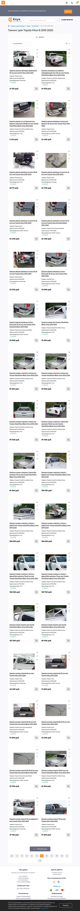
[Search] (27, 19)
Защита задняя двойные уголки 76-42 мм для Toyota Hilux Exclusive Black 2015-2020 (55, 221)
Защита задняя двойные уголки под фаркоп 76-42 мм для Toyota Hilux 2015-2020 (55, 122)
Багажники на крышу (23, 899)
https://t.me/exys (58, 880)
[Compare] (37, 55)
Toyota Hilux (35, 24)
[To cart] (36, 87)
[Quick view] (37, 48)
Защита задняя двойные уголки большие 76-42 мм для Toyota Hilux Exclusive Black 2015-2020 (22, 323)
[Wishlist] (37, 51)
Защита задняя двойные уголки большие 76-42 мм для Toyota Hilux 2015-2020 (54, 272)
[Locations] (66, 2)
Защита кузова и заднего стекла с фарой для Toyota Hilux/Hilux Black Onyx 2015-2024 (56, 473)
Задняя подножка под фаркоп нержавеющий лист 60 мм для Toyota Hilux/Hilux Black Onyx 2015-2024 (55, 71)
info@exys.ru (56, 884)
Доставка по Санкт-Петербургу (57, 897)
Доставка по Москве (57, 895)
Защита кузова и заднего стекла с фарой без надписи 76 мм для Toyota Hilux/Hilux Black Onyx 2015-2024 (55, 575)
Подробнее (44, 908)
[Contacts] (72, 2)
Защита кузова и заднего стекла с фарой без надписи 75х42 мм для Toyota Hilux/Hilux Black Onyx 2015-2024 (23, 575)
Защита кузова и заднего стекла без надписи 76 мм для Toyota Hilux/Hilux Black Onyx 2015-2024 (23, 473)
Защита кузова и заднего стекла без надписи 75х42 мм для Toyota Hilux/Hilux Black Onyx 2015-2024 (54, 422)
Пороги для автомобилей (23, 897)
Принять (66, 905)
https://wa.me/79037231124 (54, 880)
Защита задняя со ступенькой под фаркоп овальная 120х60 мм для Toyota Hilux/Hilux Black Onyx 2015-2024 (23, 122)
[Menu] (3, 3)
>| (40, 859)
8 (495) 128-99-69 (67, 18)
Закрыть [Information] (68, 10)
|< (12, 854)
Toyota (28, 24)
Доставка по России (57, 899)
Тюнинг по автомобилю (18, 24)
